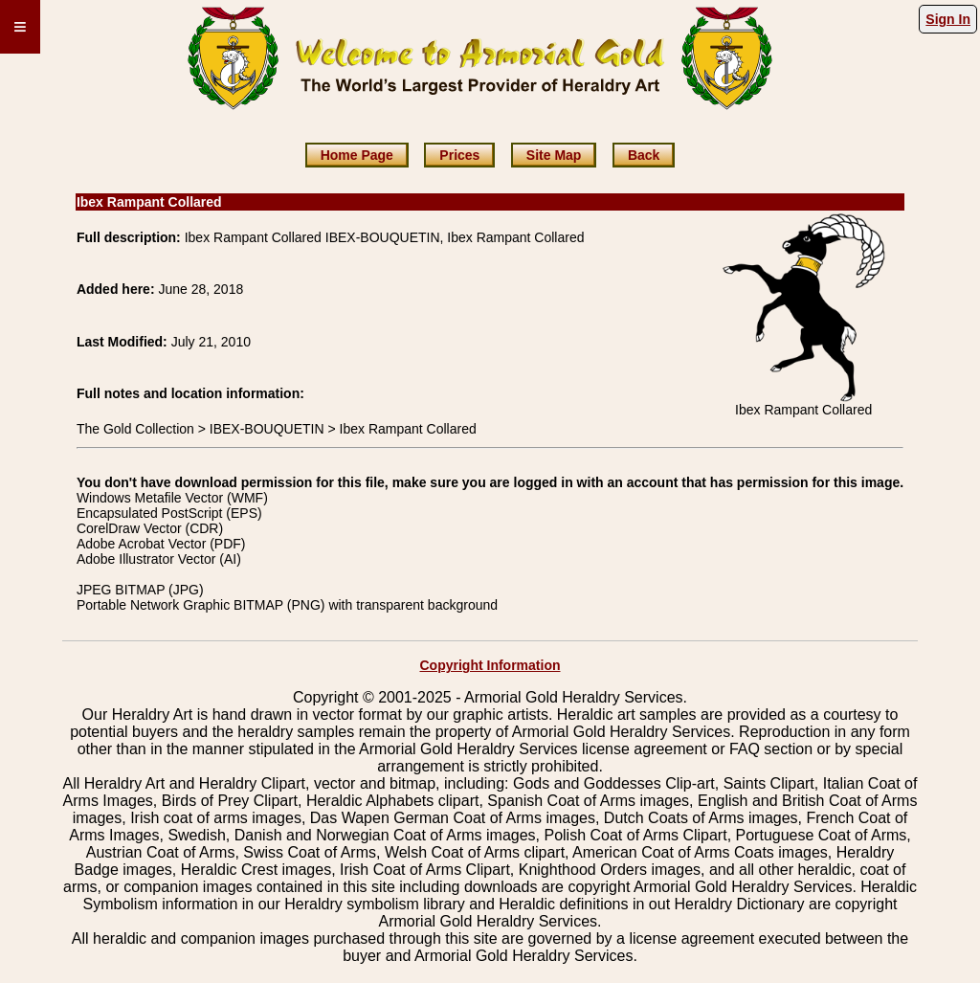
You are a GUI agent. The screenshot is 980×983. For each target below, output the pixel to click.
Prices (459, 155)
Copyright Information (490, 665)
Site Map (554, 155)
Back (643, 155)
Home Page (357, 155)
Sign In (947, 19)
